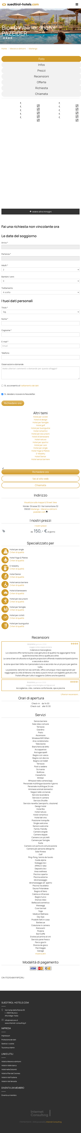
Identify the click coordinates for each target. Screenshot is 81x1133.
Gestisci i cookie (7, 1043)
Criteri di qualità (17, 552)
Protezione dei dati (8, 1039)
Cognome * (6, 330)
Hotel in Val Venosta (9, 1081)
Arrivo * (4, 242)
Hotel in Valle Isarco (9, 1065)
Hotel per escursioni (40, 433)
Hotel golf (40, 425)
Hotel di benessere (40, 436)
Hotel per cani (40, 445)
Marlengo (33, 48)
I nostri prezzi (41, 525)
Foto (42, 59)
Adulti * (4, 265)
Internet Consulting (53, 1122)
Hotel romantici (40, 431)
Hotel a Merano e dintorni (11, 1061)
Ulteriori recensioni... (70, 694)
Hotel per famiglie (41, 422)
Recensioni (41, 76)
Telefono (5, 353)
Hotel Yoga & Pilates (40, 450)
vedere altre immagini (41, 211)
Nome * (4, 319)
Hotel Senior (40, 456)
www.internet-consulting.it (15, 1023)
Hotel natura (40, 439)
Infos (41, 65)
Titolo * (4, 307)
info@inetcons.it (11, 1020)
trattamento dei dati (29, 385)
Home (4, 48)
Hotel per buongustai (40, 428)
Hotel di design (40, 419)
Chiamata (41, 94)
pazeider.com (40, 512)
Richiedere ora (12, 403)
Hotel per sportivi (40, 442)
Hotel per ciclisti (40, 416)
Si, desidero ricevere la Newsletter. (19, 394)
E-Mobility (40, 453)
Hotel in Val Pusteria (9, 1077)
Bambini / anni (7, 276)
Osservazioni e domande (12, 364)
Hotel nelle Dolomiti (9, 1069)
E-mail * (4, 341)
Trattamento (7, 288)
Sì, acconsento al (21, 385)
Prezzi (41, 70)
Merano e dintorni (18, 48)
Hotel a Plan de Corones (11, 1073)
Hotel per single (40, 448)
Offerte (41, 82)
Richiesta (41, 88)
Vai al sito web (40, 478)
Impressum (5, 1035)
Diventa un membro (9, 1095)
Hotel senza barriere (40, 459)
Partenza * (6, 254)
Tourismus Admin (8, 1047)
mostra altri (40, 953)
